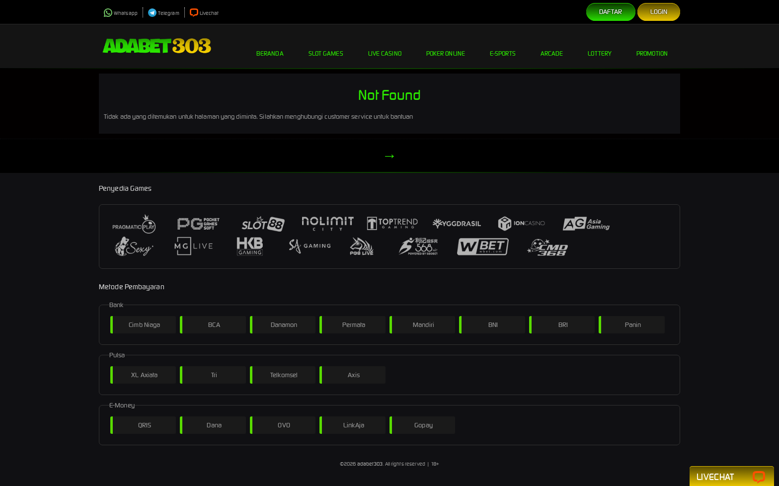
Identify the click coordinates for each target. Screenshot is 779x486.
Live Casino (384, 45)
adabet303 (370, 464)
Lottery (600, 45)
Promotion (652, 45)
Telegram (163, 13)
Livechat (204, 13)
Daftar (611, 11)
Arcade (552, 45)
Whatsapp (121, 13)
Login (659, 11)
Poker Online (445, 45)
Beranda (270, 45)
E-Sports (503, 45)
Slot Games (326, 45)
